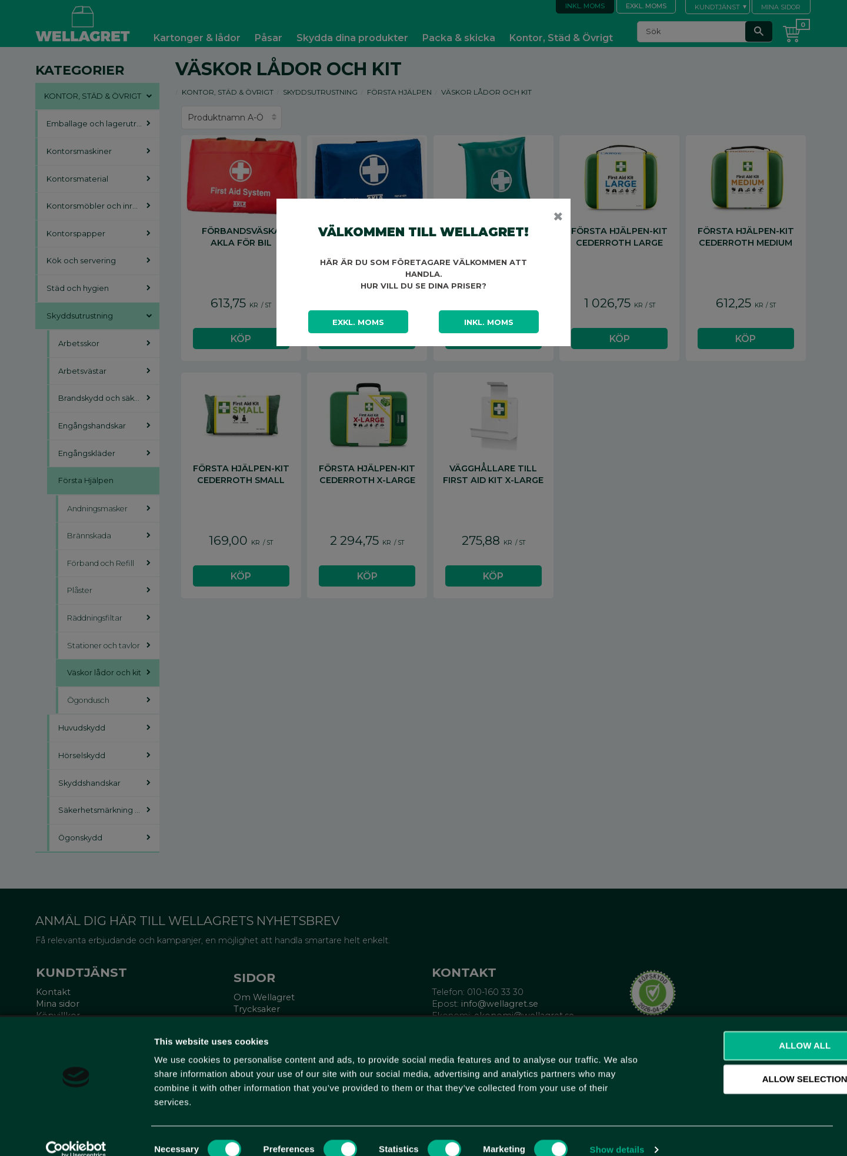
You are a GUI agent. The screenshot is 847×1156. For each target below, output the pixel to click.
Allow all (749, 1029)
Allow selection (749, 1063)
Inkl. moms (488, 322)
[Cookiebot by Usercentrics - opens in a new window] (76, 1133)
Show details (617, 1133)
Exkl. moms (358, 322)
